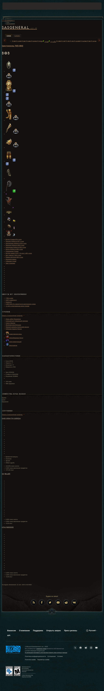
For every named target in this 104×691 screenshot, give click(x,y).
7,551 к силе (9, 298)
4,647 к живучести (11, 300)
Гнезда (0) (9, 302)
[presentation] (8, 6)
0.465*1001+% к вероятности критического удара (21, 304)
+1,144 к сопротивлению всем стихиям (17, 306)
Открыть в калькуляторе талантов (13, 315)
